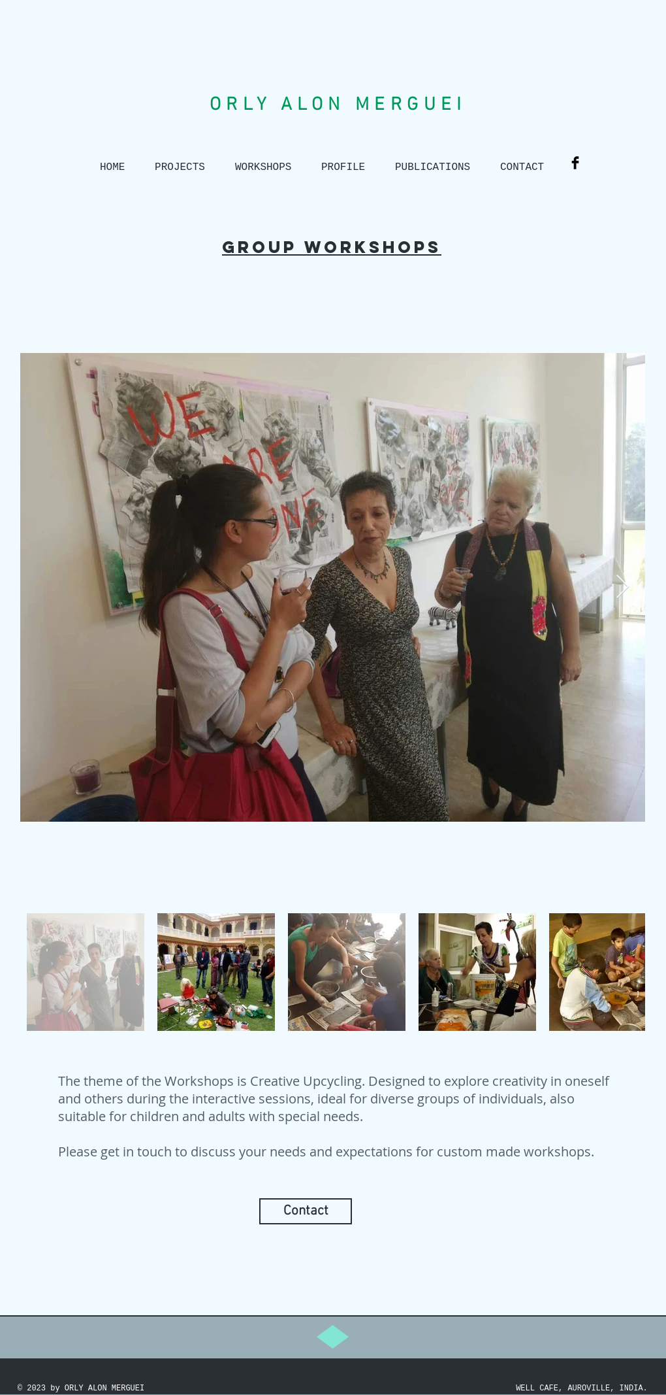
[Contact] (305, 1211)
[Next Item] (622, 587)
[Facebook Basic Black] (575, 162)
